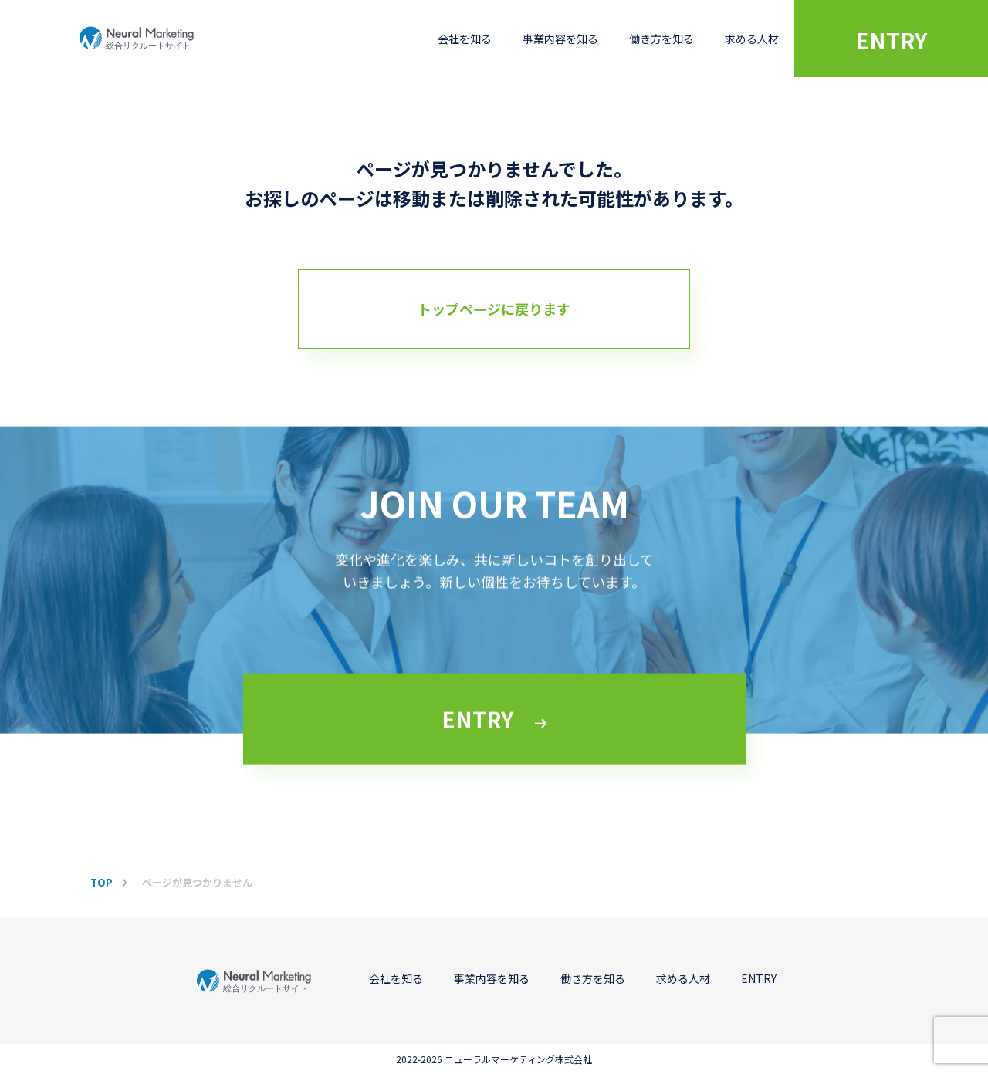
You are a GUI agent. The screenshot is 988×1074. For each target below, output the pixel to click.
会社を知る (465, 38)
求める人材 (752, 38)
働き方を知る (661, 38)
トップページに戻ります (494, 309)
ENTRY (891, 40)
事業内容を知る (560, 38)
